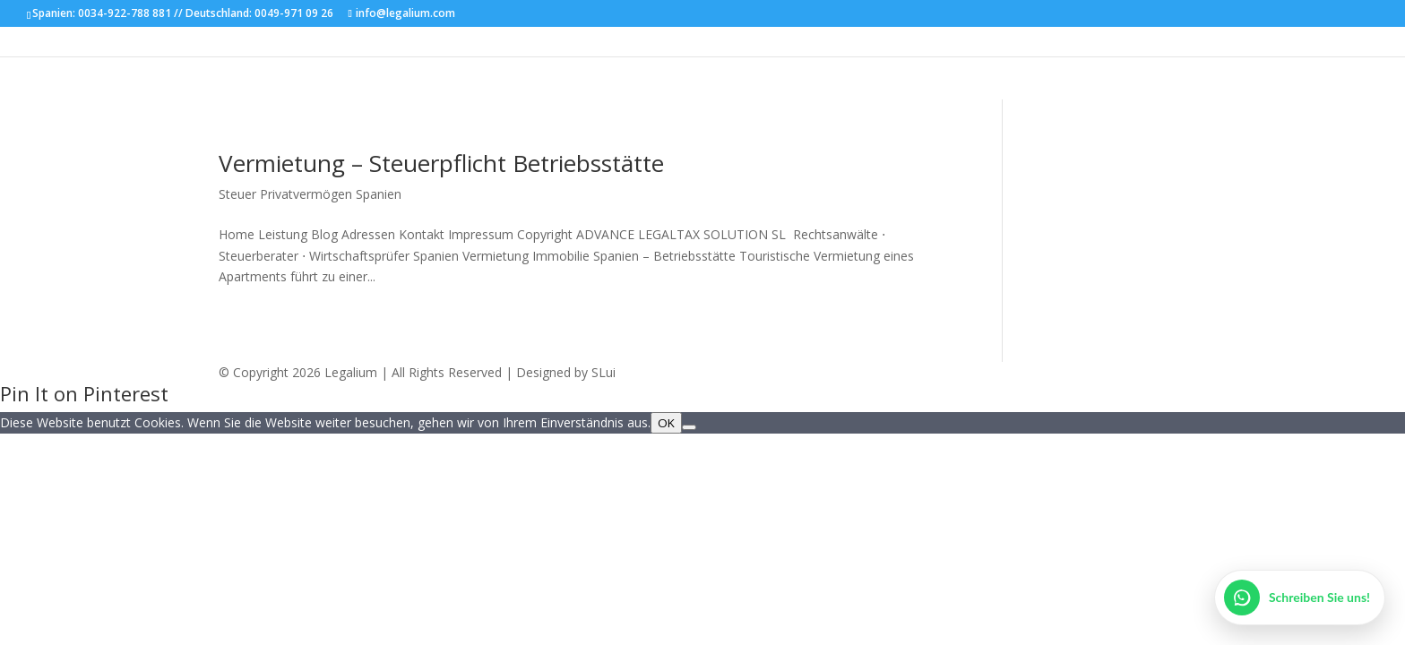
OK (666, 423)
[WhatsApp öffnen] (1299, 597)
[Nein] (689, 427)
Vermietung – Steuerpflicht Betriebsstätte (441, 163)
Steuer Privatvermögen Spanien (310, 193)
